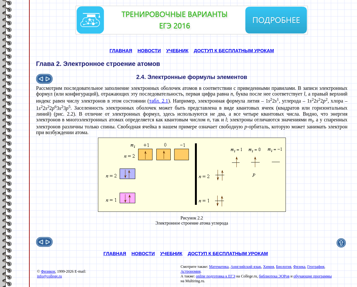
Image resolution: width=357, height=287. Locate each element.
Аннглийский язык (246, 266)
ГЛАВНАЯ (120, 50)
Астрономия (191, 271)
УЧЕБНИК (177, 50)
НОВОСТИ (149, 50)
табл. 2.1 (158, 101)
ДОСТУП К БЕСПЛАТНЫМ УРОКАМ (234, 50)
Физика (299, 266)
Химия (268, 266)
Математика (218, 266)
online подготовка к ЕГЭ (215, 276)
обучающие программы (313, 276)
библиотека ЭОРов (274, 276)
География (315, 266)
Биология (283, 266)
